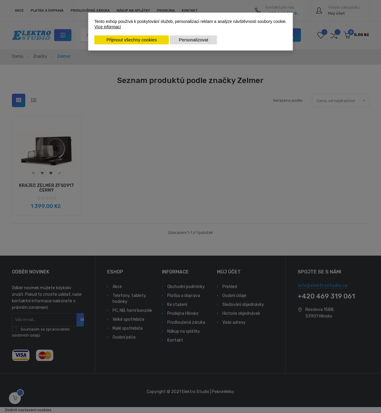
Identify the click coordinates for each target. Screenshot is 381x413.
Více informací (107, 26)
